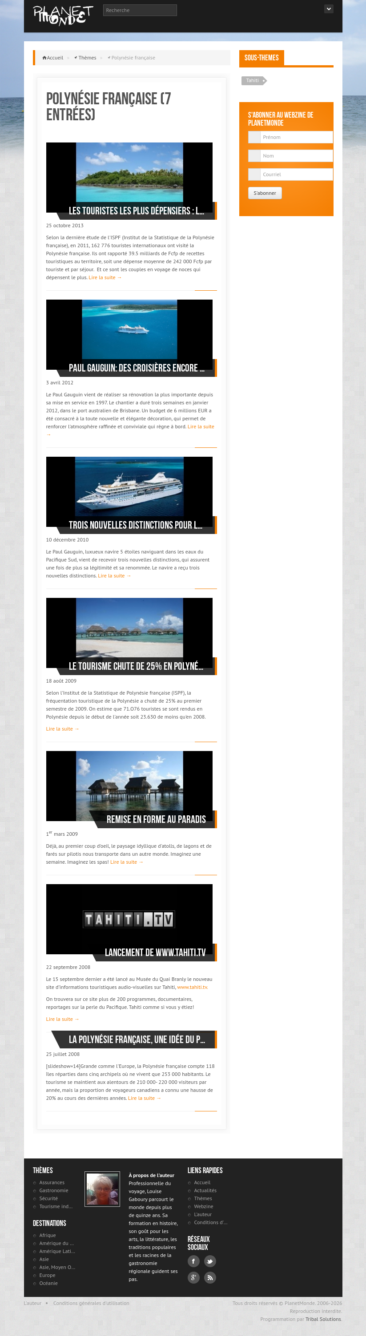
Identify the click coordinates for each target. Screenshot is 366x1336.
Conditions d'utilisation (212, 1222)
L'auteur (203, 1214)
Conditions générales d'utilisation (91, 1303)
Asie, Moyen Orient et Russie (58, 1267)
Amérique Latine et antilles (58, 1251)
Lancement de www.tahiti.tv (155, 952)
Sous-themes (262, 57)
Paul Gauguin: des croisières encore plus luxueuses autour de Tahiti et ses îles (137, 368)
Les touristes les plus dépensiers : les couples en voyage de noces (137, 211)
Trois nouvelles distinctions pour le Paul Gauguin (137, 525)
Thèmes (87, 57)
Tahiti (252, 80)
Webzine (203, 1206)
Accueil (55, 57)
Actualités (205, 1190)
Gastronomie (54, 1190)
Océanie (49, 1283)
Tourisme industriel (58, 1206)
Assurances (52, 1182)
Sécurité (49, 1198)
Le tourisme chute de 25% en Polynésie (137, 666)
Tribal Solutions (323, 1319)
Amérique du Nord (58, 1243)
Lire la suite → (105, 277)
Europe (48, 1275)
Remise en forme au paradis (156, 819)
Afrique (48, 1235)
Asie (44, 1259)
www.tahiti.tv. (192, 987)
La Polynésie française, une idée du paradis (137, 1039)
